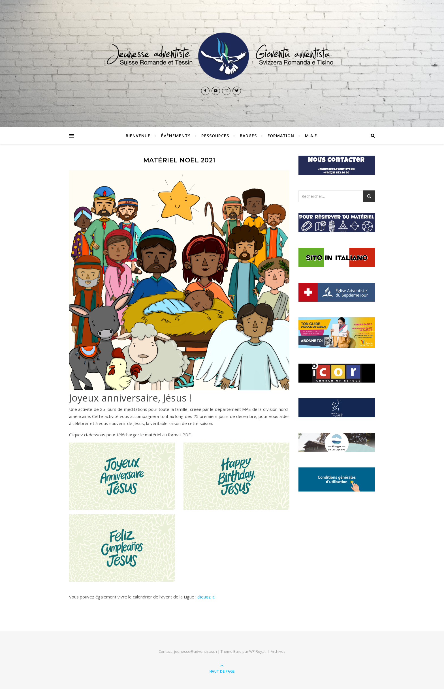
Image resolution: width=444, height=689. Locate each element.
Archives (278, 651)
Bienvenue (138, 135)
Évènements (176, 135)
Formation (281, 135)
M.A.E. (312, 135)
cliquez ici (206, 597)
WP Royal (257, 651)
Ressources (215, 135)
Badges (248, 135)
